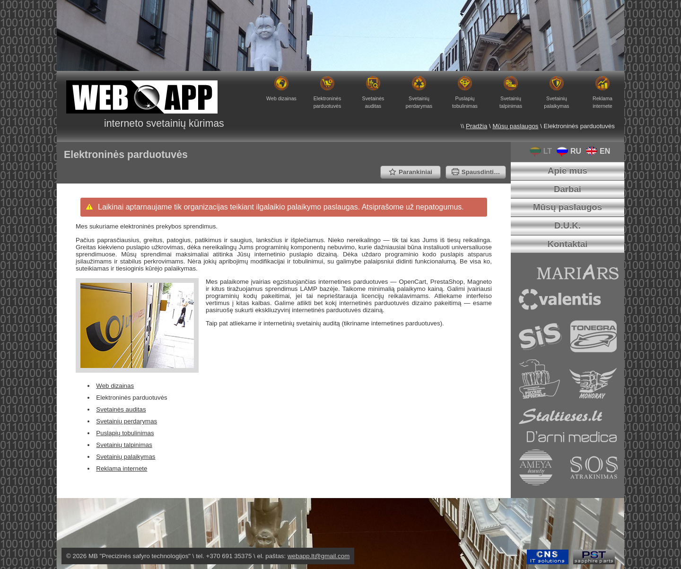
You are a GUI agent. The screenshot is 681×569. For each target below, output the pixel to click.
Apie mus (567, 170)
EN (595, 151)
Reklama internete (121, 468)
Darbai (567, 189)
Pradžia (476, 126)
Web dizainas (115, 385)
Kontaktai (567, 244)
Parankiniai (410, 171)
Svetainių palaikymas (125, 456)
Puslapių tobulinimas (125, 433)
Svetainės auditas (121, 409)
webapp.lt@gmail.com (318, 556)
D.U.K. (567, 225)
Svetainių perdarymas (126, 421)
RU (566, 151)
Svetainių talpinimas (124, 444)
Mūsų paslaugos (515, 126)
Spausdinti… (476, 171)
